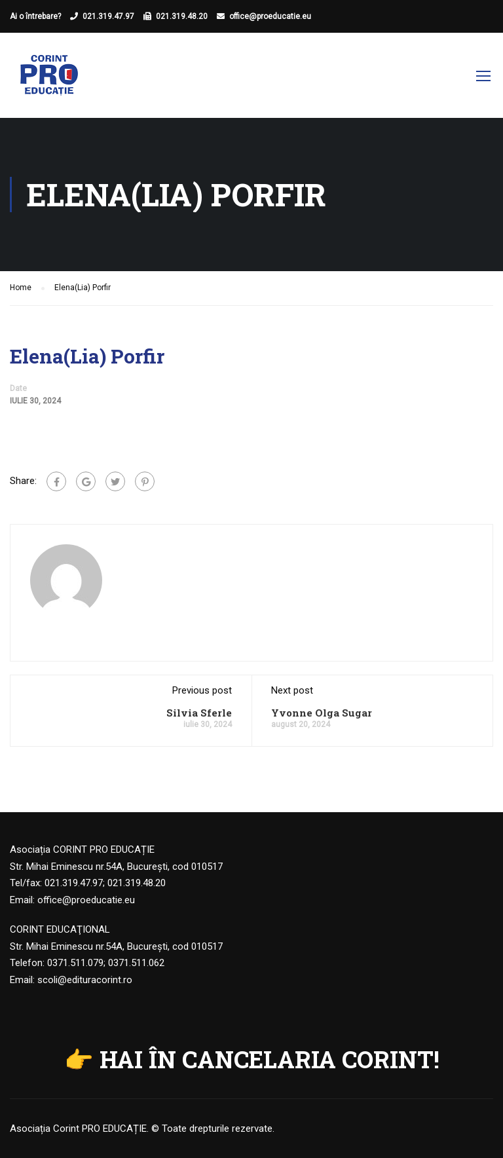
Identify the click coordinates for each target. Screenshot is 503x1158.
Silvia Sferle (199, 712)
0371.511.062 (136, 963)
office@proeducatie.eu (270, 16)
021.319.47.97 (108, 16)
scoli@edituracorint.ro (84, 980)
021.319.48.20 (182, 16)
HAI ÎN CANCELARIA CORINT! (269, 1059)
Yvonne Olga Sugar (321, 712)
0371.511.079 (75, 963)
